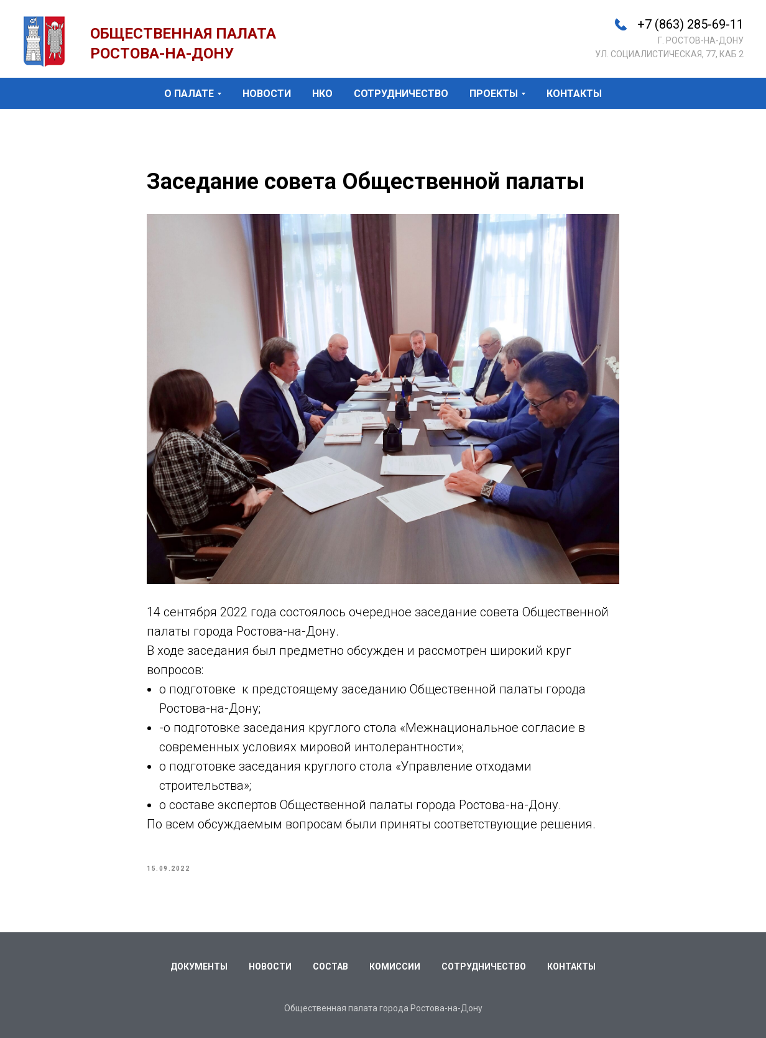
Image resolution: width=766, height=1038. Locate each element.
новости (266, 94)
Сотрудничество (483, 966)
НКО (322, 94)
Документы (199, 966)
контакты (574, 94)
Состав (330, 966)
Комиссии (394, 966)
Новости (270, 966)
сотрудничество (401, 94)
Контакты (571, 966)
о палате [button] (189, 94)
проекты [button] (493, 94)
